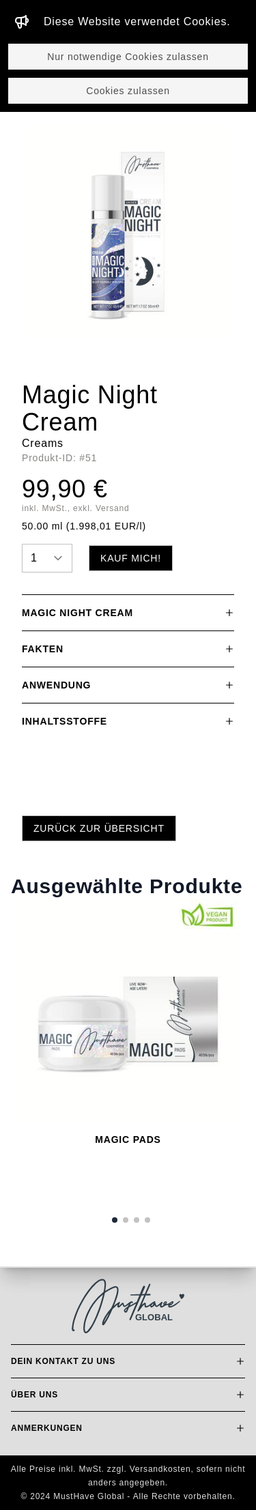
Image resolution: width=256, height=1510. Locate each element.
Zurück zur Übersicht (99, 828)
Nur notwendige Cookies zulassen (127, 56)
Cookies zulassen (128, 90)
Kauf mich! (130, 558)
